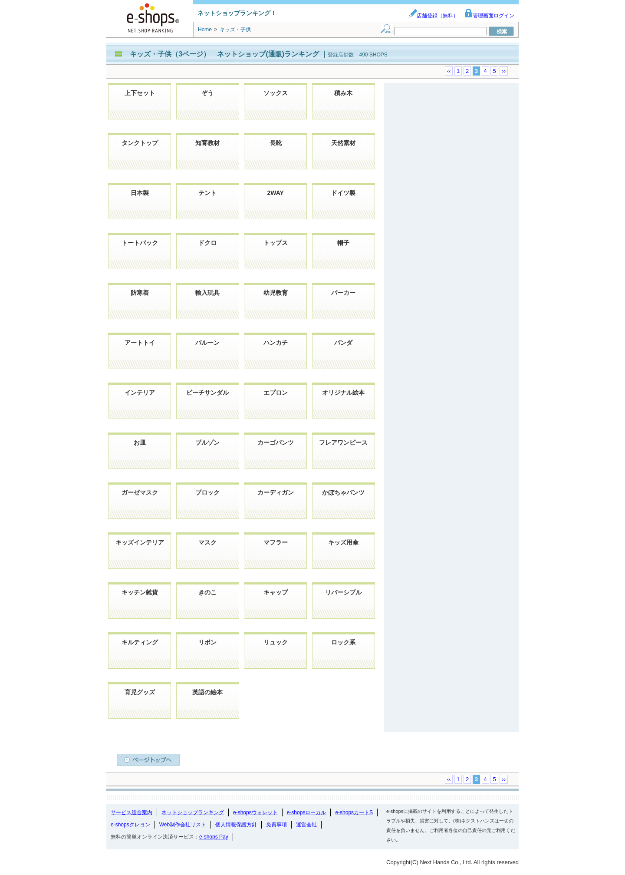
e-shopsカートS (354, 812)
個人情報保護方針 (236, 825)
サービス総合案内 (131, 812)
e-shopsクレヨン (130, 825)
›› (504, 71)
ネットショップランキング (192, 812)
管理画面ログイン (489, 16)
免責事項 (276, 825)
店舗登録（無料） (433, 16)
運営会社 (306, 825)
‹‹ (449, 71)
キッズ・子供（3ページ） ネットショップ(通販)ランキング (225, 54)
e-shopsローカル (306, 812)
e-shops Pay (213, 837)
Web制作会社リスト (182, 825)
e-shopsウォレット (255, 812)
